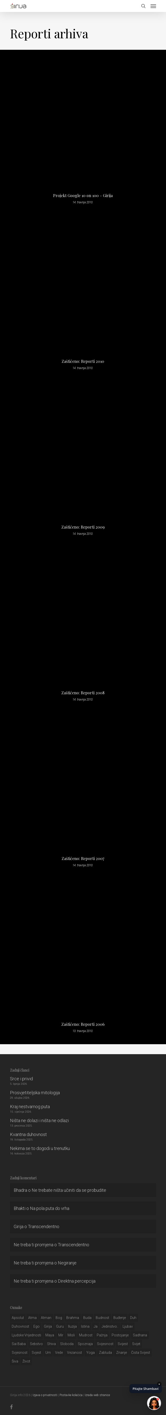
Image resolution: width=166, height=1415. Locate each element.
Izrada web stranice (97, 1395)
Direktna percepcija (76, 1281)
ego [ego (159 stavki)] (36, 1326)
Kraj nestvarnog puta (30, 1106)
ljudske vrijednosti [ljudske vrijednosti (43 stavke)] (26, 1335)
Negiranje (67, 1262)
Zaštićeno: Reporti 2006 (83, 1024)
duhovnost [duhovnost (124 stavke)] (20, 1326)
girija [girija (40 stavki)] (48, 1326)
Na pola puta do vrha (49, 1208)
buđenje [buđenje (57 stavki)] (119, 1318)
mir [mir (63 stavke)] (60, 1335)
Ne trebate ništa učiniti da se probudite (69, 1190)
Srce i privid (21, 1078)
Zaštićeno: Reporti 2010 (83, 361)
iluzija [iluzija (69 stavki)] (72, 1326)
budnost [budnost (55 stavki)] (102, 1318)
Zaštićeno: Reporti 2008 (82, 692)
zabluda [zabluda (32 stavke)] (105, 1353)
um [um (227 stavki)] (48, 1353)
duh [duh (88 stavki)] (133, 1318)
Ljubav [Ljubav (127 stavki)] (128, 1326)
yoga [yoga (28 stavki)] (90, 1353)
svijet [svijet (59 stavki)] (136, 1344)
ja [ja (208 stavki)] (95, 1326)
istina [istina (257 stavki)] (85, 1326)
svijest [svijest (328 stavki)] (123, 1344)
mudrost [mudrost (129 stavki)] (85, 1335)
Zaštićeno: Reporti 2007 (83, 858)
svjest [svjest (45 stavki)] (36, 1353)
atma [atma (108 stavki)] (32, 1318)
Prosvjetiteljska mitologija (35, 1092)
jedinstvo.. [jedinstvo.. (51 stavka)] (110, 1326)
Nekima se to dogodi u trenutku (40, 1148)
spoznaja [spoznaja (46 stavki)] (85, 1344)
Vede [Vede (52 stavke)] (59, 1353)
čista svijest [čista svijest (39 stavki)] (140, 1353)
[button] (153, 5)
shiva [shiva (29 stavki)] (51, 1344)
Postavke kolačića (71, 1395)
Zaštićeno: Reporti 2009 (83, 527)
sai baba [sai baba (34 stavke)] (19, 1344)
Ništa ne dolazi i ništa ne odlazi (39, 1120)
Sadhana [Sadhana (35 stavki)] (140, 1335)
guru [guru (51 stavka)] (60, 1326)
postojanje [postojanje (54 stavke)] (120, 1335)
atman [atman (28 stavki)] (46, 1318)
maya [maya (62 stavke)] (49, 1335)
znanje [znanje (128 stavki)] (121, 1353)
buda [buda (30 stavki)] (87, 1318)
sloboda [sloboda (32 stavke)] (67, 1344)
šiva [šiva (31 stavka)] (15, 1361)
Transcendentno (43, 1226)
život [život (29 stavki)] (26, 1361)
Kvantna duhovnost (28, 1134)
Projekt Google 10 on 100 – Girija (83, 195)
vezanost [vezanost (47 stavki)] (74, 1353)
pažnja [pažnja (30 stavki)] (102, 1335)
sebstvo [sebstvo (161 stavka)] (36, 1344)
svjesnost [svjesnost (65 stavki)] (19, 1353)
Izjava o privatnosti (45, 1395)
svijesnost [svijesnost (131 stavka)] (105, 1344)
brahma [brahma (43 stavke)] (72, 1318)
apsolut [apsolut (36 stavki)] (18, 1318)
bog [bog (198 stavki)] (59, 1318)
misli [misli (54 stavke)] (71, 1335)
